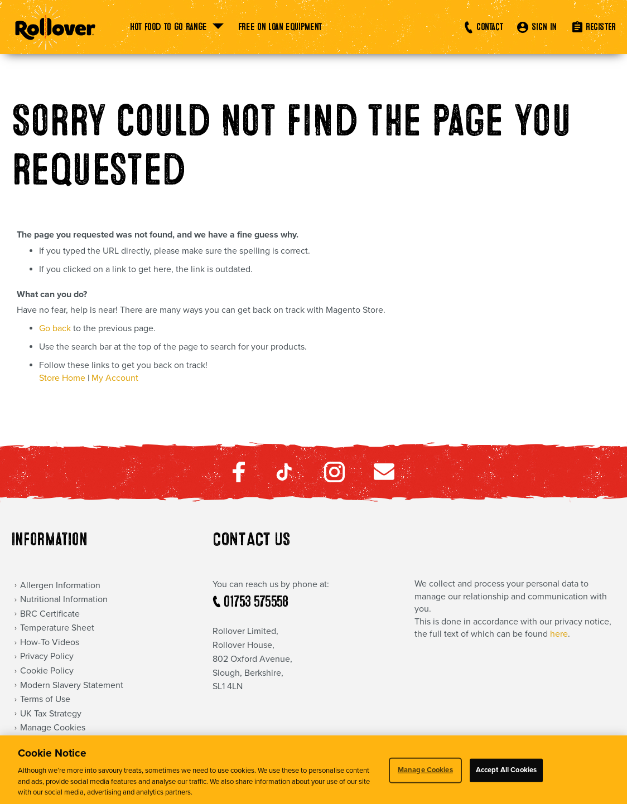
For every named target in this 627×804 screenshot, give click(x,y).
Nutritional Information (64, 599)
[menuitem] (174, 27)
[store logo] (55, 27)
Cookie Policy (47, 670)
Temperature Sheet (57, 627)
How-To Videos (49, 642)
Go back (55, 328)
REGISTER (601, 27)
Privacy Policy (47, 656)
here (559, 634)
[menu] (220, 27)
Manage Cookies (52, 727)
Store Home (62, 378)
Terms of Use (45, 699)
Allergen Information (60, 585)
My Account (114, 378)
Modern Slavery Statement (71, 685)
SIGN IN (544, 27)
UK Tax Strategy (50, 713)
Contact (489, 27)
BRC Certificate (50, 613)
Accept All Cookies (506, 770)
